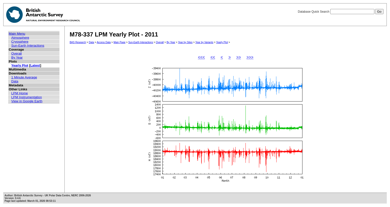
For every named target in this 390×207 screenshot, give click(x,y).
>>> (249, 57)
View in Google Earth (26, 101)
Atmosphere (20, 37)
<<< (201, 57)
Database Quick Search (340, 11)
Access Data (104, 42)
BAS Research (78, 42)
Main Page (119, 42)
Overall (16, 53)
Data (14, 81)
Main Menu (17, 33)
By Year (17, 57)
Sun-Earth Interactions (27, 45)
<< (212, 57)
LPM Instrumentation (26, 97)
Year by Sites (185, 42)
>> (238, 57)
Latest (35, 65)
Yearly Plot (19, 65)
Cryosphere (19, 41)
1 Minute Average (24, 77)
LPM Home (19, 93)
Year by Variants (204, 42)
